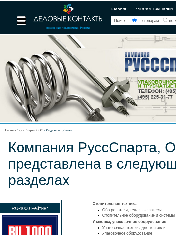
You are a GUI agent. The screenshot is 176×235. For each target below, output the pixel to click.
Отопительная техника (115, 203)
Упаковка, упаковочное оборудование (129, 221)
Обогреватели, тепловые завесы (132, 210)
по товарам (146, 20)
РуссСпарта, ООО (30, 130)
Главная (119, 8)
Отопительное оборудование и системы (138, 215)
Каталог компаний (154, 8)
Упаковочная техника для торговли (134, 228)
